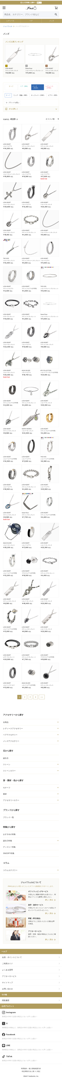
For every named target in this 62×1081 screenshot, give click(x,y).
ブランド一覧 (8, 817)
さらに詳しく (11, 109)
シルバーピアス (7, 146)
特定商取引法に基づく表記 (31, 1071)
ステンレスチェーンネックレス (31, 260)
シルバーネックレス (9, 204)
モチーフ (6, 788)
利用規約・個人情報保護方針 (31, 1068)
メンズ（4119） (35, 87)
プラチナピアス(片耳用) (28, 573)
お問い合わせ (7, 989)
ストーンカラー (9, 771)
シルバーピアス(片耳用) (10, 459)
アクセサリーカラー (11, 800)
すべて (11, 86)
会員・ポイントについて (12, 957)
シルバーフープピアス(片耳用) (49, 372)
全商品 (5, 722)
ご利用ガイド (7, 964)
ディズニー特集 (9, 847)
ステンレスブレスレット (29, 232)
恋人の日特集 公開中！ (31, 3)
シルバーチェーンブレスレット (34, 70)
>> (41, 697)
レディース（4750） (49, 87)
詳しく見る (49, 900)
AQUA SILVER (26, 370)
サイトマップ (7, 983)
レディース (10, 21)
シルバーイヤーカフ (9, 685)
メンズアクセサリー (11, 741)
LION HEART (9, 68)
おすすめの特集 (9, 834)
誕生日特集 (7, 841)
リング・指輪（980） (20, 95)
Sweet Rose (28, 68)
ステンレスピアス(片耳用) (29, 288)
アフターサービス (9, 976)
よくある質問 (7, 970)
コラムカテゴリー (10, 870)
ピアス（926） (53, 95)
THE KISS (6, 258)
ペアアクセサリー (10, 735)
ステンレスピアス (8, 288)
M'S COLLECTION (45, 370)
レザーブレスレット (9, 316)
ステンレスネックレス (11, 70)
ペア (31, 21)
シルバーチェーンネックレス (11, 174)
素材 (5, 794)
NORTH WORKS (27, 429)
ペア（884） (24, 86)
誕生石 (5, 758)
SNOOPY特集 (8, 853)
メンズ (51, 21)
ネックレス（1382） (38, 95)
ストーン (6, 764)
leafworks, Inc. (34, 1076)
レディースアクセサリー (13, 728)
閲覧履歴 (5, 1000)
